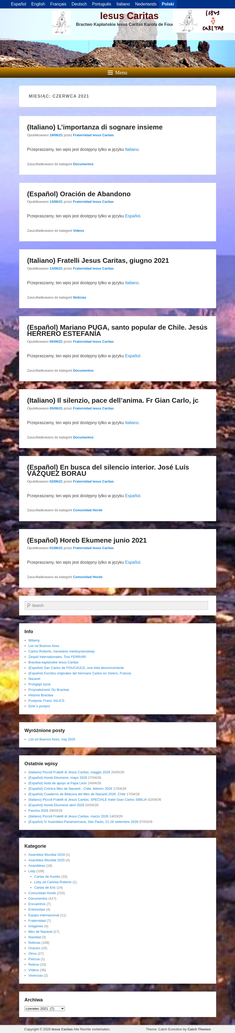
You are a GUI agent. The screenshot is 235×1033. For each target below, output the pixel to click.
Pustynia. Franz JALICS (46, 701)
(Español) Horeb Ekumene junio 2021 (87, 540)
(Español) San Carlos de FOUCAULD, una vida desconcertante (76, 668)
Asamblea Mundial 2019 (46, 855)
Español (132, 216)
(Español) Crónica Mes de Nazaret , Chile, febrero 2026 (70, 789)
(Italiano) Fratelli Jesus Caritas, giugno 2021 (98, 260)
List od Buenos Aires (44, 646)
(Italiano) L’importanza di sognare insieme (95, 127)
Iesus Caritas (129, 15)
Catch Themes (199, 1029)
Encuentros (37, 904)
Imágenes (35, 926)
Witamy (34, 640)
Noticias (79, 297)
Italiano (132, 149)
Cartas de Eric (45, 887)
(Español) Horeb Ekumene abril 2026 (56, 805)
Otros (32, 953)
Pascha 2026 (38, 810)
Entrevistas (36, 909)
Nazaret (34, 679)
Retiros (33, 964)
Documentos (83, 164)
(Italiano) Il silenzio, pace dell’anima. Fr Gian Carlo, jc (113, 400)
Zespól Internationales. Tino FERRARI (57, 657)
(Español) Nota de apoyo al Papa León (57, 783)
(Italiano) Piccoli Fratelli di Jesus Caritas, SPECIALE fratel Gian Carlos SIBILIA (87, 800)
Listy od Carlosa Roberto (53, 882)
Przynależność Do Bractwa (48, 690)
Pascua (34, 959)
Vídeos (78, 231)
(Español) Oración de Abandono (79, 194)
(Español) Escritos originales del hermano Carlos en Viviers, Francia (79, 673)
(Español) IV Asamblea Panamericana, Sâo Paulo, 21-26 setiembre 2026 (83, 822)
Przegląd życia (39, 684)
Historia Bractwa (40, 695)
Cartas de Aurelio (47, 876)
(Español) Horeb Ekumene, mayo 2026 (57, 778)
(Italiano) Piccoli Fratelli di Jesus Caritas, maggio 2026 (69, 772)
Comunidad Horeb (87, 510)
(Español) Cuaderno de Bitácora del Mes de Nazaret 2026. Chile (76, 794)
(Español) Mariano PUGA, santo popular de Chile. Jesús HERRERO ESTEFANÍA (117, 330)
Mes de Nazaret (40, 932)
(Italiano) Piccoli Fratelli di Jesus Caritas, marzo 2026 (68, 816)
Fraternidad (37, 921)
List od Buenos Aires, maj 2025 (51, 739)
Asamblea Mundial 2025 (46, 860)
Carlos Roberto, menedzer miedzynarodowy (61, 651)
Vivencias (35, 975)
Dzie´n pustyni (39, 706)
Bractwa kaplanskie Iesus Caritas (53, 662)
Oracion (34, 948)
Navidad (34, 937)
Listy (32, 871)
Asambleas (36, 866)
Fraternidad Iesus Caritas (93, 135)
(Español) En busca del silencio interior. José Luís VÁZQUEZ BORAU (108, 470)
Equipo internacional (43, 915)
